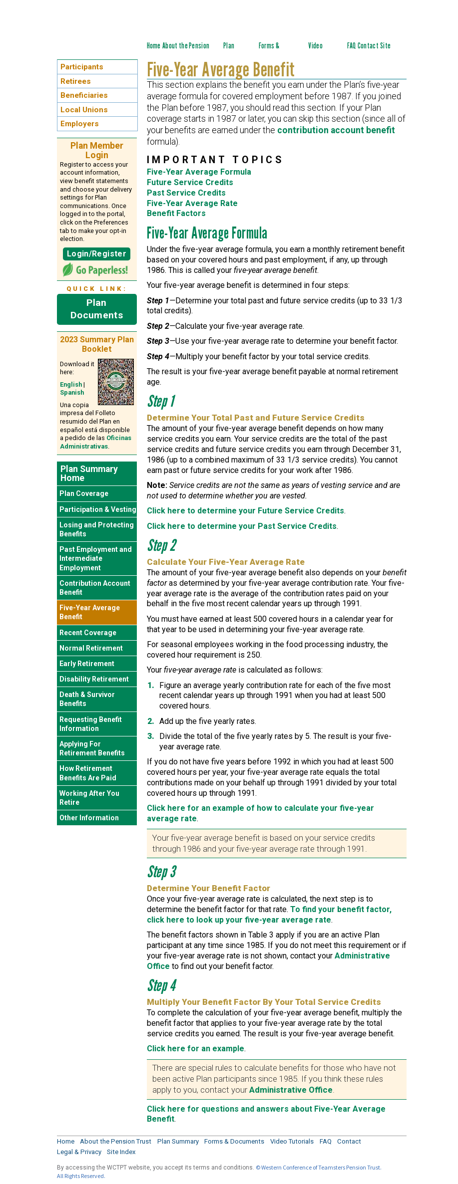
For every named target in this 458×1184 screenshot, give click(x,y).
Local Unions (84, 109)
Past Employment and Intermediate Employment (95, 558)
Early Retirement (86, 664)
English (71, 384)
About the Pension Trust (115, 1141)
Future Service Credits (190, 182)
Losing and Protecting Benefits (96, 529)
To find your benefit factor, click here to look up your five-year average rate (269, 915)
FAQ (351, 45)
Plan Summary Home (89, 473)
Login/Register (96, 253)
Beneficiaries (84, 95)
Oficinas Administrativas (95, 442)
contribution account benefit (336, 130)
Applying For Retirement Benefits (92, 748)
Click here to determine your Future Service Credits (245, 510)
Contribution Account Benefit (94, 587)
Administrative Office (291, 1090)
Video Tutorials (320, 51)
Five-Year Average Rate (192, 203)
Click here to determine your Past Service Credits (242, 526)
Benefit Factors (176, 213)
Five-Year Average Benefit (89, 612)
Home (154, 45)
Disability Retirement (94, 679)
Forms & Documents (273, 51)
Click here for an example (195, 1048)
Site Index (387, 51)
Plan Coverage (83, 493)
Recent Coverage (87, 633)
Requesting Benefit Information (90, 723)
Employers (79, 123)
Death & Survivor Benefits (87, 699)
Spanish (72, 392)
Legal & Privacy (79, 1152)
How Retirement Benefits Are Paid (87, 772)
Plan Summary (235, 51)
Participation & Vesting (97, 509)
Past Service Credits (186, 193)
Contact (368, 45)
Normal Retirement (91, 648)
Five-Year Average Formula (199, 172)
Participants (81, 66)
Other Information (89, 818)
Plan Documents (96, 309)
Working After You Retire (89, 797)
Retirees (75, 81)
